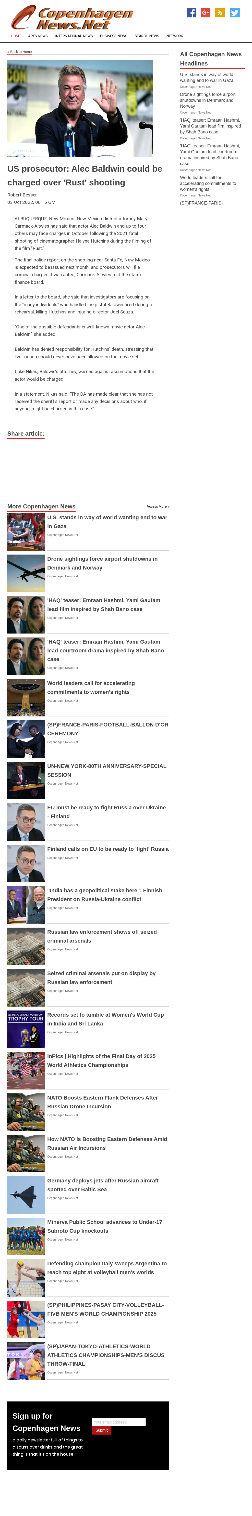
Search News (147, 36)
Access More (157, 506)
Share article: (26, 433)
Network (175, 36)
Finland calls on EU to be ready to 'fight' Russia (108, 849)
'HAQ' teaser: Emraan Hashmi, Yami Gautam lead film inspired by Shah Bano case (210, 126)
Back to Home (19, 52)
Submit (102, 1430)
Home (16, 36)
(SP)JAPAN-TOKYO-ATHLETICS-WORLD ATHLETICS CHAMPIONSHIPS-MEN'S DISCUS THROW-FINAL (106, 1355)
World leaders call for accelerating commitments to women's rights (208, 183)
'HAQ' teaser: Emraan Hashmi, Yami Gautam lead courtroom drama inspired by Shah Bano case (105, 650)
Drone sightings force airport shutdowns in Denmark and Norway (207, 100)
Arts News (38, 36)
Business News (113, 36)
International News (74, 36)
